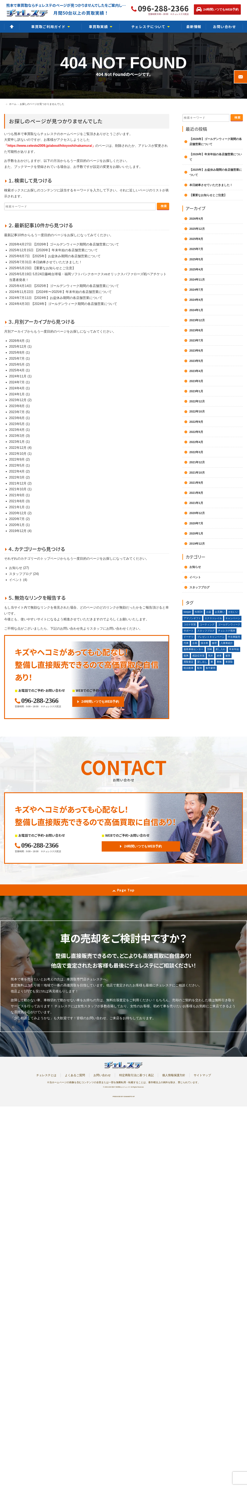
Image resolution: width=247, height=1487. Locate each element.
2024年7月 (196, 289)
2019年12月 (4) (20, 531)
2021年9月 (196, 482)
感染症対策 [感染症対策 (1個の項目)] (198, 655)
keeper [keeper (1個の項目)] (187, 611)
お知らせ (195, 567)
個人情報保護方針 (173, 1075)
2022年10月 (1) (20, 453)
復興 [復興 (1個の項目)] (186, 655)
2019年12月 (197, 543)
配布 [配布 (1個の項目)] (199, 668)
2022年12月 (197, 401)
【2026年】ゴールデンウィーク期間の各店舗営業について (76, 244)
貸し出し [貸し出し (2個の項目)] (202, 661)
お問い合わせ (102, 1075)
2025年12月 (197, 228)
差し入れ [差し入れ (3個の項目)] (220, 649)
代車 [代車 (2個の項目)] (186, 643)
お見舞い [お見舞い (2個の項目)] (220, 611)
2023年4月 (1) (19, 429)
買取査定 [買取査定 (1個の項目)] (188, 661)
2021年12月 (197, 462)
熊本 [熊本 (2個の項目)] (210, 655)
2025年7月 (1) (19, 358)
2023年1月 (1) (19, 441)
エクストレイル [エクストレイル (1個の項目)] (213, 618)
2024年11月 (197, 279)
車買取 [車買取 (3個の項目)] (229, 661)
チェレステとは (46, 1075)
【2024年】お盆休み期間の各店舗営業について (68, 298)
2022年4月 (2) (19, 471)
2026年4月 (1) (19, 340)
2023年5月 (196, 361)
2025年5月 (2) (19, 364)
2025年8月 (196, 239)
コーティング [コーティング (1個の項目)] (207, 624)
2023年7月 (196, 340)
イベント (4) (18, 580)
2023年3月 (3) (19, 435)
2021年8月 (196, 492)
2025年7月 (196, 249)
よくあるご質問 (75, 1075)
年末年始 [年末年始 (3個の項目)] (234, 649)
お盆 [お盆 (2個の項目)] (208, 611)
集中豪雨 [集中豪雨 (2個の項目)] (211, 668)
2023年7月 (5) (19, 412)
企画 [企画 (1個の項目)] (194, 643)
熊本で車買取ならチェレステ (121, 1087)
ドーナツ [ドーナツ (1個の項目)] (188, 636)
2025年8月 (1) (19, 352)
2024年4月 (196, 299)
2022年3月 (196, 452)
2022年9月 (196, 421)
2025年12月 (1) (20, 346)
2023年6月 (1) (19, 418)
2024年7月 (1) (19, 382)
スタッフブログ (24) (24, 574)
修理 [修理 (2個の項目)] (214, 643)
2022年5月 (196, 432)
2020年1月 (196, 533)
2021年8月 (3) (19, 501)
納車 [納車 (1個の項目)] (219, 655)
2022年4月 (196, 442)
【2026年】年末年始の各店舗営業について (66, 250)
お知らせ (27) (19, 568)
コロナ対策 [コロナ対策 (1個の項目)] (190, 624)
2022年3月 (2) (19, 477)
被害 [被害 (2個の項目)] (227, 655)
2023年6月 (196, 350)
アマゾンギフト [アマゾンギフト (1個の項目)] (192, 618)
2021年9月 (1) (19, 495)
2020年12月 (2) (20, 513)
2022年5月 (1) (19, 465)
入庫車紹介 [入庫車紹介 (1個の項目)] (226, 643)
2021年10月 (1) (20, 489)
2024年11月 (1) (20, 376)
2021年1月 (196, 503)
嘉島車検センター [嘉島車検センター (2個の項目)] (193, 649)
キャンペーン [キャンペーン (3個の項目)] (232, 618)
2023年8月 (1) (19, 406)
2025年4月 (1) (19, 370)
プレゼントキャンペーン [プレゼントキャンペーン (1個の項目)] (210, 636)
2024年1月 (196, 310)
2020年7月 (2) (19, 519)
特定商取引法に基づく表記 (136, 1075)
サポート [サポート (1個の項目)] (188, 630)
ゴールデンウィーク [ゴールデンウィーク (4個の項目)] (229, 624)
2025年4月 (196, 269)
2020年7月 (196, 523)
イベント (195, 577)
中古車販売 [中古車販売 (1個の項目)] (234, 636)
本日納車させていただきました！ (57, 262)
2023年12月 (197, 320)
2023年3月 (196, 381)
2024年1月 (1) (19, 394)
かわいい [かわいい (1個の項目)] (233, 611)
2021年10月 (197, 472)
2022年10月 (197, 411)
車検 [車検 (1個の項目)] (219, 661)
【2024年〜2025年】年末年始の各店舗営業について (73, 292)
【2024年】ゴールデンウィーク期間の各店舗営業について (74, 304)
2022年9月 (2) (19, 459)
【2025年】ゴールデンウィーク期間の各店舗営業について (76, 286)
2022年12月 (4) (20, 447)
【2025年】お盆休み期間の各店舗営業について (66, 256)
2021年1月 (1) (19, 507)
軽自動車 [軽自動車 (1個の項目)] (188, 668)
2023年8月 (196, 330)
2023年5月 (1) (19, 424)
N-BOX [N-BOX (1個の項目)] (199, 611)
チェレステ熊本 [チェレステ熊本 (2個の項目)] (226, 630)
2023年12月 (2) (20, 400)
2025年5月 (196, 259)
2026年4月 (196, 218)
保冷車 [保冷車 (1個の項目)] (204, 643)
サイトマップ (202, 1075)
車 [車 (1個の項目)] (212, 661)
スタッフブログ (199, 587)
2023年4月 (196, 371)
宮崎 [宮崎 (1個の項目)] (209, 649)
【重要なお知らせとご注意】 (54, 268)
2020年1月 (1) (19, 525)
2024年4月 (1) (19, 388)
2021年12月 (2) (20, 483)
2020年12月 (197, 513)
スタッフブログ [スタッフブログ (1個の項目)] (205, 630)
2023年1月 (196, 391)
